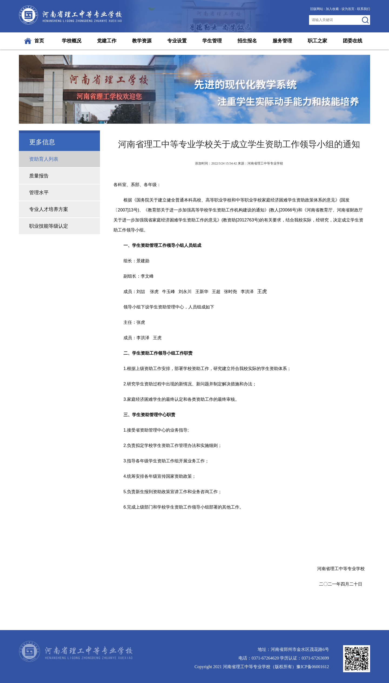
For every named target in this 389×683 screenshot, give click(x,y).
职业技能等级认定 (48, 226)
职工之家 (317, 40)
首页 (39, 40)
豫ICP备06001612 (312, 666)
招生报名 (247, 40)
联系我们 (363, 9)
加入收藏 (332, 9)
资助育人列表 (43, 159)
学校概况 (71, 40)
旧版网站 (316, 9)
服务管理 (282, 40)
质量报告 (39, 176)
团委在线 (352, 40)
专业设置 (177, 40)
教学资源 (142, 40)
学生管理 (212, 40)
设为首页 (347, 9)
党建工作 (106, 40)
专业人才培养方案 (48, 209)
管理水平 (39, 192)
